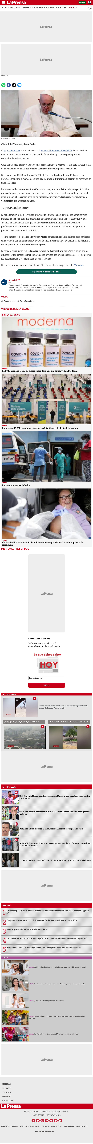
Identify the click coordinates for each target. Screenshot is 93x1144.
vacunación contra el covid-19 (56, 150)
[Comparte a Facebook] (9, 85)
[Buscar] (90, 8)
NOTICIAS (6, 1084)
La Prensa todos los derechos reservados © (46, 1111)
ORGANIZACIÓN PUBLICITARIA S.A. (46, 1115)
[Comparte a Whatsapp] (3, 85)
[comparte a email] (19, 85)
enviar (47, 685)
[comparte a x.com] (14, 85)
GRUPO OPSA (7, 1100)
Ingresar (82, 2)
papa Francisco (12, 150)
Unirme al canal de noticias (48, 272)
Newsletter (69, 1126)
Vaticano (78, 265)
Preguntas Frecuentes (44, 1132)
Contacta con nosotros (51, 1126)
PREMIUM (6, 1092)
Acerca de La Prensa (9, 1126)
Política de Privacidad (29, 1126)
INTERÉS (6, 1088)
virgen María (34, 214)
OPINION (6, 1096)
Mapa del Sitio (82, 1126)
